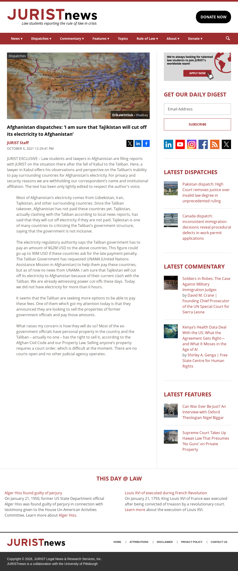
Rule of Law (147, 38)
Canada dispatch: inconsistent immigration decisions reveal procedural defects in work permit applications (206, 227)
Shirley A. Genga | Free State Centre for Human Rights (205, 360)
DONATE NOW (213, 17)
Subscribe (197, 124)
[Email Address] (197, 109)
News (16, 38)
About (173, 38)
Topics (123, 38)
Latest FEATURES (187, 394)
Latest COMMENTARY (194, 266)
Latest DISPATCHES (190, 172)
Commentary (72, 38)
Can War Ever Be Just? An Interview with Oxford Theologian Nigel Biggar (204, 412)
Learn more (135, 509)
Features (101, 38)
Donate (195, 38)
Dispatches (41, 38)
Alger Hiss (67, 515)
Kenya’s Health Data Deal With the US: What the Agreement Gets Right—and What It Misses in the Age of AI (204, 338)
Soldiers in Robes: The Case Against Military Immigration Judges (206, 284)
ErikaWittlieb (122, 115)
